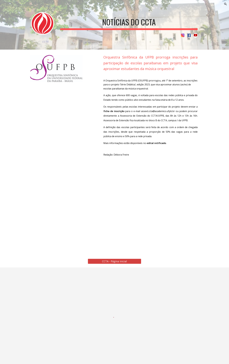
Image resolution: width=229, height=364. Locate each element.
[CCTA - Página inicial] (114, 261)
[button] (225, 4)
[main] (129, 21)
